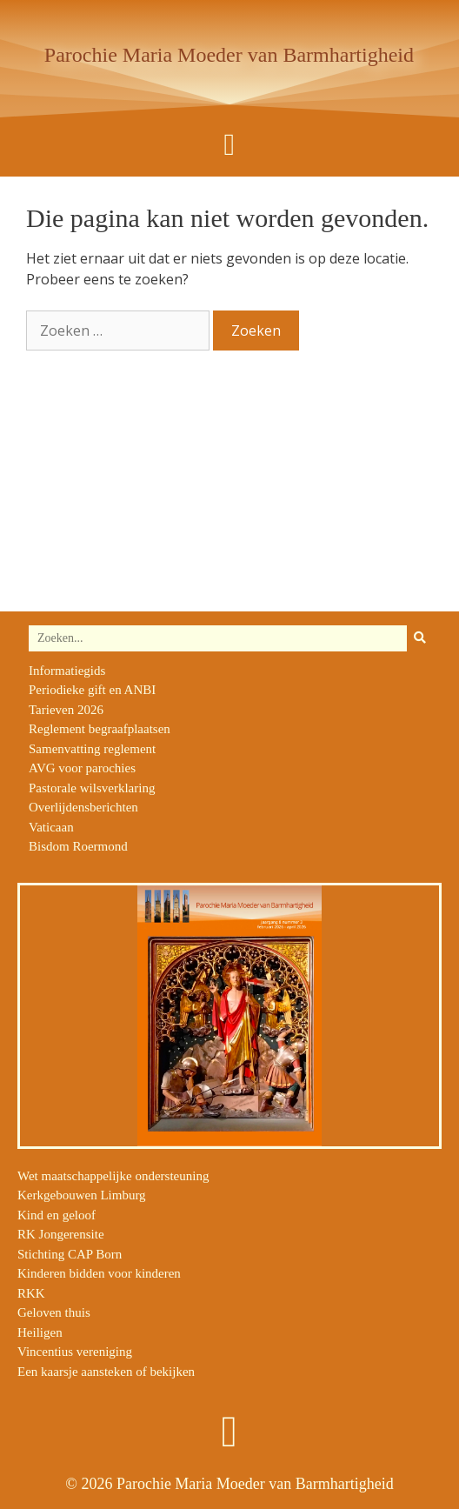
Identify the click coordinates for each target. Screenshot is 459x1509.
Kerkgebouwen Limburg (81, 1195)
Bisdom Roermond (78, 846)
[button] (229, 145)
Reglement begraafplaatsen (99, 729)
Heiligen (40, 1332)
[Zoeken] (420, 638)
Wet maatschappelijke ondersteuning (113, 1176)
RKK (31, 1293)
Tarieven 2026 (66, 710)
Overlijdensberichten (83, 807)
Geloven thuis (53, 1312)
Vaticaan (51, 827)
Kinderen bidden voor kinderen (99, 1273)
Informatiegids (67, 671)
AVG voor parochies (82, 768)
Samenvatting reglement (92, 749)
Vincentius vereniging (74, 1352)
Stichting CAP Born (69, 1254)
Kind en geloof (56, 1215)
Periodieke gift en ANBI (92, 690)
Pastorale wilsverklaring (92, 788)
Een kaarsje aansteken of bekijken (106, 1372)
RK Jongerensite (60, 1234)
